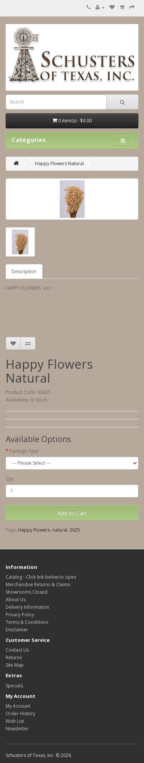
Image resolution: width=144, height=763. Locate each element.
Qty (9, 479)
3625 (75, 530)
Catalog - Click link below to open (41, 577)
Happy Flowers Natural (59, 163)
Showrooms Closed (26, 592)
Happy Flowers (34, 530)
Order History (20, 713)
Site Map (15, 665)
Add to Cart (72, 513)
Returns (14, 657)
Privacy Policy (20, 614)
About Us (16, 599)
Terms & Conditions (27, 622)
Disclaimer (17, 629)
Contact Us (17, 650)
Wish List (15, 721)
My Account (18, 706)
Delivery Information (27, 607)
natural (59, 530)
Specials (14, 685)
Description (24, 271)
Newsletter (17, 728)
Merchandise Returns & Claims (38, 584)
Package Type (24, 451)
